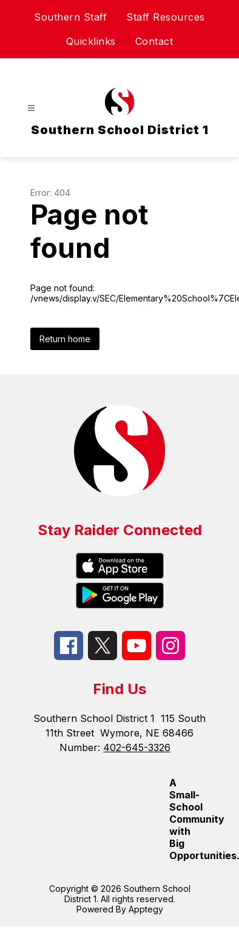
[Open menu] (31, 108)
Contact (154, 41)
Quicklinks (91, 41)
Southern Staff (70, 17)
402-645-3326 (136, 747)
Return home (64, 339)
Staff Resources (165, 17)
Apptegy (146, 909)
